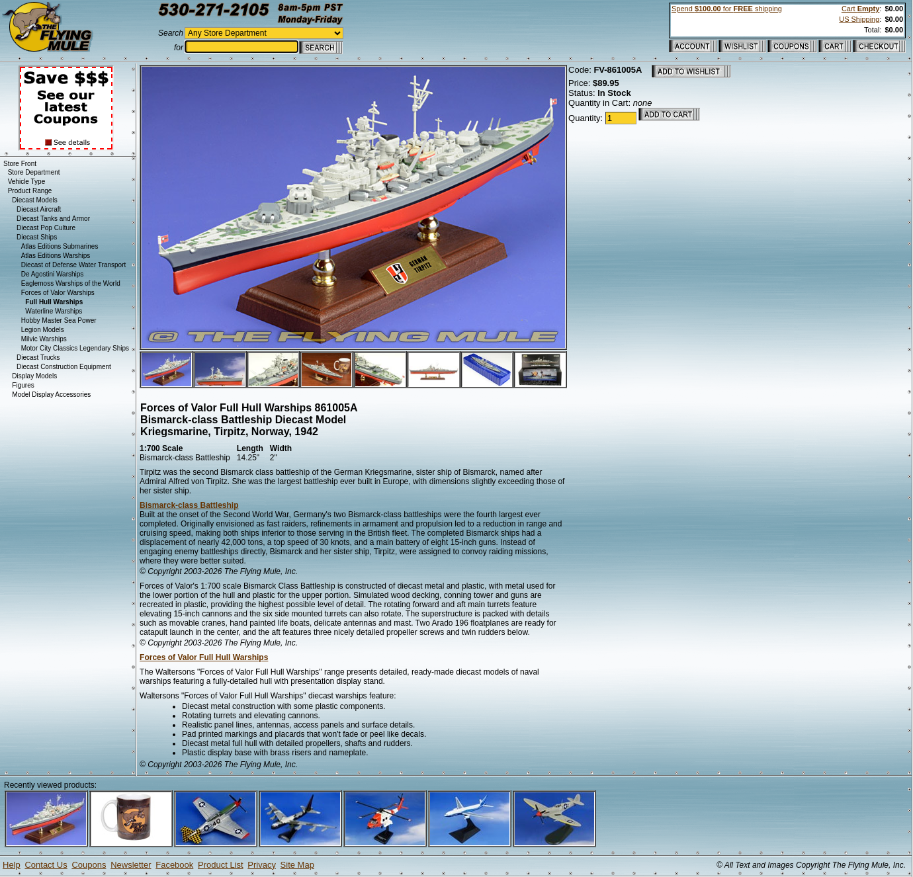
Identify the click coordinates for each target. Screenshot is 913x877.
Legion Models (42, 329)
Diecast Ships (37, 237)
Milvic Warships (44, 339)
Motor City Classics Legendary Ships (75, 348)
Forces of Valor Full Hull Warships (204, 657)
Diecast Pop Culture (46, 227)
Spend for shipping (727, 9)
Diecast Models (34, 200)
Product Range (30, 190)
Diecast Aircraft (39, 209)
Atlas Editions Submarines (60, 246)
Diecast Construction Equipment (64, 366)
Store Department (34, 172)
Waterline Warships (53, 311)
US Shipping (859, 19)
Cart (860, 9)
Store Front (19, 163)
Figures (23, 385)
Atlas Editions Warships (56, 255)
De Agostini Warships (52, 274)
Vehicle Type (27, 181)
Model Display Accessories (51, 394)
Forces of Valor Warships (58, 292)
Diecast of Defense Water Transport (73, 265)
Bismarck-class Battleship (189, 505)
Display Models (34, 376)
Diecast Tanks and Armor (53, 218)
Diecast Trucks (38, 357)
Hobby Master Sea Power (59, 320)
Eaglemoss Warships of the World (70, 283)
